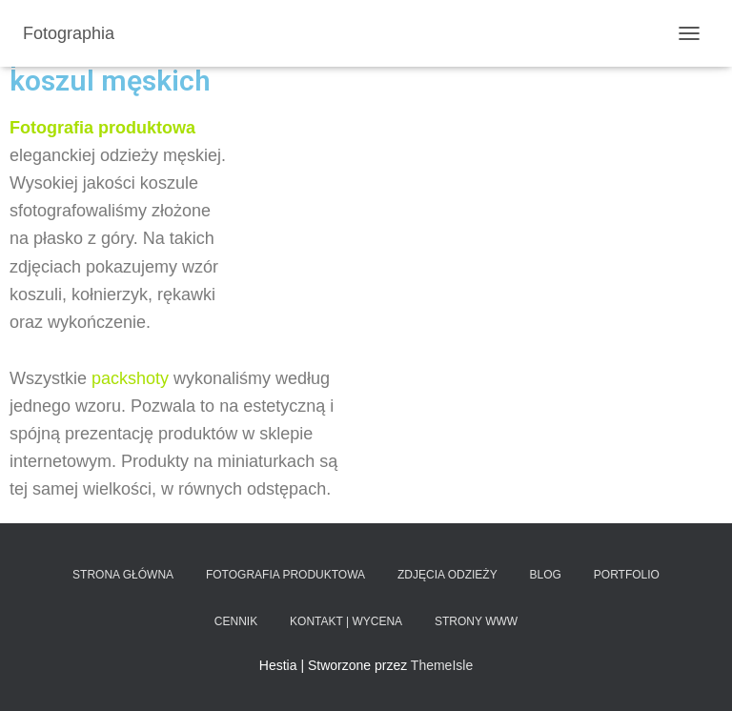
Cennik (235, 621)
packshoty (130, 378)
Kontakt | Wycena (346, 621)
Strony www (476, 621)
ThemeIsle (442, 665)
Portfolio (627, 574)
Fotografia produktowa (285, 574)
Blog (545, 574)
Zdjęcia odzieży (447, 574)
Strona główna (122, 574)
